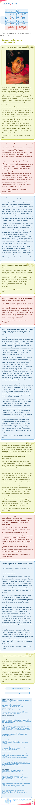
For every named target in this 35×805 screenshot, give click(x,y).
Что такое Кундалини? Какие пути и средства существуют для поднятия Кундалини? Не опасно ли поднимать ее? (15, 713)
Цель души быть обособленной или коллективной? (12, 779)
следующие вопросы (17, 688)
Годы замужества (10, 28)
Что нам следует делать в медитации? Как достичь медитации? (15, 753)
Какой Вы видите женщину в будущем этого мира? (12, 776)
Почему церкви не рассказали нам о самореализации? (13, 790)
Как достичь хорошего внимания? (9, 754)
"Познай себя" (18, 799)
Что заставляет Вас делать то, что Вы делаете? (11, 702)
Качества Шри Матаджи (22, 28)
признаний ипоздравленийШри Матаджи (21, 21)
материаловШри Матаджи (10, 11)
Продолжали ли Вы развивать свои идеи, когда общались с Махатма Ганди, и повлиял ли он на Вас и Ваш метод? (16, 704)
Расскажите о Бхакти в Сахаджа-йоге (9, 749)
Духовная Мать (11, 26)
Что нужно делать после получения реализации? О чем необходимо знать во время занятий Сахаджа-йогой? (16, 764)
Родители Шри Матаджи (22, 26)
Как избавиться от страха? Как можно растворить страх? (13, 766)
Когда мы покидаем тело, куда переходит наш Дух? (12, 770)
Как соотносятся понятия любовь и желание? (11, 771)
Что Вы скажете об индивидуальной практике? (11, 765)
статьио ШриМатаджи (9, 21)
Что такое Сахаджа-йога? (7, 739)
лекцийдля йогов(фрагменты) (9, 14)
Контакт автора (28, 799)
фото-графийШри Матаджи (21, 24)
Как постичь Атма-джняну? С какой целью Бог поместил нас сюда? (16, 728)
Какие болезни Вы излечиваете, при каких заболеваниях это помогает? (16, 782)
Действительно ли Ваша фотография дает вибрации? (13, 706)
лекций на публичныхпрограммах (21, 11)
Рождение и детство (11, 27)
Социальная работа (11, 29)
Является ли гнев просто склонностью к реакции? (12, 772)
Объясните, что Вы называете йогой (9, 740)
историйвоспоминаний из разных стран (10, 24)
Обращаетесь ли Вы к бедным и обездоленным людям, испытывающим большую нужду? (13, 786)
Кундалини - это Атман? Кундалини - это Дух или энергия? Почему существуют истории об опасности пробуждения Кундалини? (16, 710)
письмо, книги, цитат (9, 17)
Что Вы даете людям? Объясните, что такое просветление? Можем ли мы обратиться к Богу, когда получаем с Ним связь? (16, 727)
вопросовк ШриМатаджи (21, 17)
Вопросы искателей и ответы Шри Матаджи (18, 33)
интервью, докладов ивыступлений (21, 14)
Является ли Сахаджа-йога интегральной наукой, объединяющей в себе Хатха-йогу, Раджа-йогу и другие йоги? (15, 748)
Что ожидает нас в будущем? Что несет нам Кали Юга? (13, 780)
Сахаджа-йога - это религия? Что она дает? (11, 741)
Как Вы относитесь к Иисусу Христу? (10, 791)
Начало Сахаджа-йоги (22, 29)
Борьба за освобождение (22, 27)
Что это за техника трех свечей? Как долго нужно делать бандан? (15, 762)
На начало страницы (17, 693)
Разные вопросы (4, 35)
